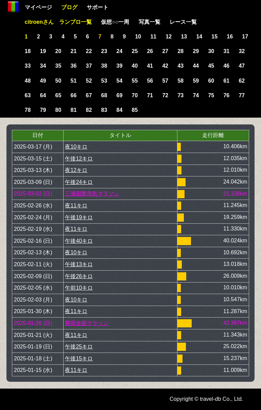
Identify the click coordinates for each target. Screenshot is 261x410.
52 (89, 81)
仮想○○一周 (115, 22)
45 (211, 66)
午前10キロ (79, 288)
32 (242, 51)
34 (43, 66)
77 (242, 95)
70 (135, 95)
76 (226, 95)
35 (58, 66)
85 (135, 110)
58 (180, 81)
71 (150, 95)
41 (150, 66)
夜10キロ (76, 147)
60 (211, 81)
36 (74, 66)
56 (150, 81)
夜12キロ (76, 170)
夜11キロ (76, 205)
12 (169, 36)
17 (245, 36)
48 (28, 81)
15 (214, 36)
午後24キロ (79, 182)
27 (165, 51)
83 (104, 110)
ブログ (69, 7)
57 (165, 81)
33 (28, 66)
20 (58, 51)
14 (199, 36)
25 (135, 51)
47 (242, 66)
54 (120, 81)
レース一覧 (183, 22)
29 (196, 51)
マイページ (38, 7)
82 (89, 110)
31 (226, 51)
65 (58, 95)
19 (43, 51)
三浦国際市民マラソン (92, 194)
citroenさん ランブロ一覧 (58, 22)
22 (89, 51)
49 (43, 81)
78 (28, 110)
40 (135, 66)
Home (13, 7)
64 (43, 95)
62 (242, 81)
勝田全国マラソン (86, 323)
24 (120, 51)
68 (104, 95)
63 (28, 95)
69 (120, 95)
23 (104, 51)
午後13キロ (79, 264)
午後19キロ (79, 217)
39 (120, 66)
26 (150, 51)
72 (165, 95)
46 (226, 66)
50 (58, 81)
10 (138, 36)
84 (120, 110)
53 (104, 81)
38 (104, 66)
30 (211, 51)
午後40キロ (79, 241)
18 (28, 51)
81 (74, 110)
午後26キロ (79, 276)
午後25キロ (79, 346)
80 (58, 110)
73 (180, 95)
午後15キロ (79, 358)
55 (135, 81)
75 (211, 95)
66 (74, 95)
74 (196, 95)
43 (180, 66)
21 (74, 51)
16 (230, 36)
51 (74, 81)
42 (165, 66)
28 (180, 51)
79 (43, 110)
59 (196, 81)
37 (89, 66)
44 (196, 66)
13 (184, 36)
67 (89, 95)
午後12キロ (79, 158)
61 (226, 81)
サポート (97, 7)
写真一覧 (149, 22)
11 (153, 36)
